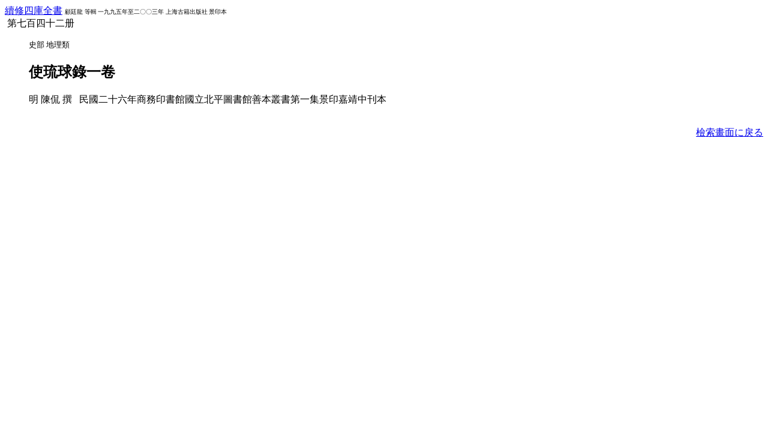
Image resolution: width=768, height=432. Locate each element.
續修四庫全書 (33, 10)
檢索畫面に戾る (729, 132)
